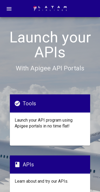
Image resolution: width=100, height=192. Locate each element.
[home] (50, 8)
